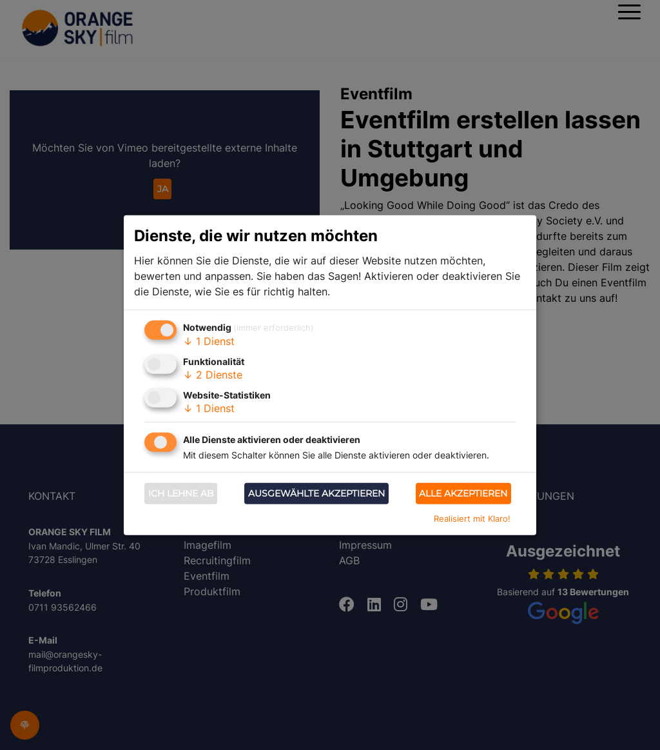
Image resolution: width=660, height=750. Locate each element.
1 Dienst (209, 341)
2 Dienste (212, 374)
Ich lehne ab (181, 493)
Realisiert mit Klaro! (472, 518)
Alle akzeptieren (463, 493)
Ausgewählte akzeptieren (316, 493)
